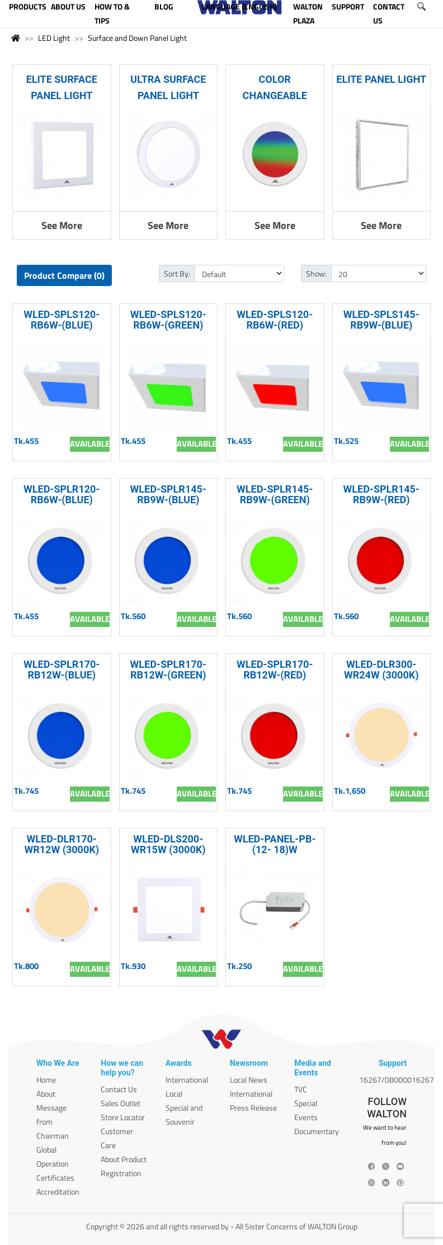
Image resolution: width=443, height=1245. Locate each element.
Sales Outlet (120, 1103)
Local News (248, 1079)
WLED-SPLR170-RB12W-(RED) (275, 669)
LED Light (54, 38)
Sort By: (177, 273)
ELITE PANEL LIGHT (381, 79)
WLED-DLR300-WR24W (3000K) (381, 669)
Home (46, 1079)
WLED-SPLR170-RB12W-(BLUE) (61, 669)
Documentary (316, 1131)
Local (174, 1093)
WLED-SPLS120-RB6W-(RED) (275, 319)
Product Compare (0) (64, 275)
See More (61, 225)
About (45, 1093)
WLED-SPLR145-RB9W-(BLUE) (168, 494)
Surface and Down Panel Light (137, 38)
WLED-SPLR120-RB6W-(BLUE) (61, 494)
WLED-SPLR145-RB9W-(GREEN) (275, 494)
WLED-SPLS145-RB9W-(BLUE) (381, 319)
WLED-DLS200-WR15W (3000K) (168, 844)
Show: (316, 273)
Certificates (55, 1177)
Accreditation (57, 1191)
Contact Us (119, 1089)
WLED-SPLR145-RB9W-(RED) (381, 494)
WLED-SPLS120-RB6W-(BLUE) (61, 319)
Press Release (253, 1107)
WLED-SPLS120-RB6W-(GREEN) (168, 319)
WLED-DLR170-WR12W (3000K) (61, 844)
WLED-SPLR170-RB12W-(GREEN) (168, 669)
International (187, 1079)
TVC (300, 1089)
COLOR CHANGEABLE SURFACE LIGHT (275, 95)
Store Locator (123, 1117)
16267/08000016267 (396, 1079)
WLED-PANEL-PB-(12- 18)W (275, 844)
